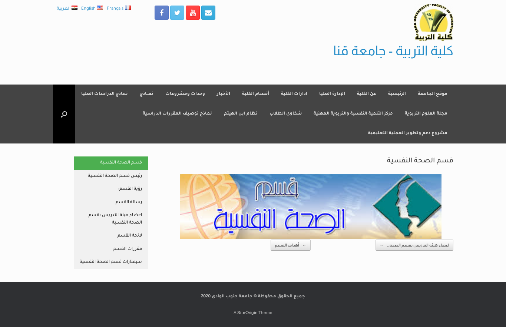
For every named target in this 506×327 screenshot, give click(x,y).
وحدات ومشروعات (185, 94)
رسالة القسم (129, 202)
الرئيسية (397, 94)
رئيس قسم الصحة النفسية (115, 176)
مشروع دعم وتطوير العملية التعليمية (407, 133)
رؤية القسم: (130, 189)
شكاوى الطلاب (285, 114)
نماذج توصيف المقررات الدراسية (177, 114)
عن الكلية (366, 94)
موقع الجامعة (432, 94)
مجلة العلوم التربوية (426, 114)
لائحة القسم (130, 236)
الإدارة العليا (332, 94)
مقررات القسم (127, 249)
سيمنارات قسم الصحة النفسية (111, 262)
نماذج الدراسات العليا (104, 94)
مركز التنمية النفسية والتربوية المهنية (353, 114)
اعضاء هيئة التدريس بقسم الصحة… (414, 245)
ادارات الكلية (294, 94)
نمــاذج (146, 94)
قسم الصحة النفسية (121, 163)
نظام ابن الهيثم (241, 114)
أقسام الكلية (255, 94)
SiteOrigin (247, 312)
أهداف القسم (291, 245)
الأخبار (223, 94)
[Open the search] (64, 114)
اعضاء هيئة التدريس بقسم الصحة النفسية (115, 219)
